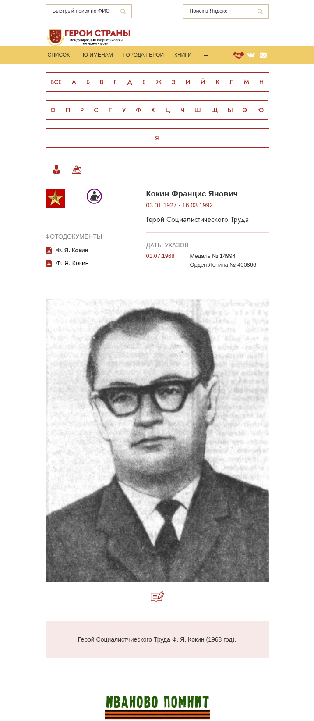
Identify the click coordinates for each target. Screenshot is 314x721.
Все (56, 82)
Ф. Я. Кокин (72, 263)
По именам (96, 55)
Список (59, 55)
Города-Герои (143, 55)
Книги (182, 55)
